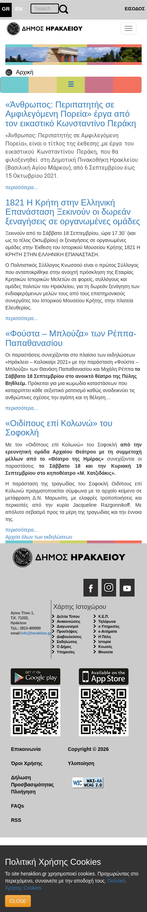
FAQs (17, 806)
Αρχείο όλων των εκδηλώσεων (38, 537)
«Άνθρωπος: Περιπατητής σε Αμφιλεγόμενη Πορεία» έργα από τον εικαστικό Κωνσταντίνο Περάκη (70, 114)
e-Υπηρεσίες (109, 626)
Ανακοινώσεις (68, 621)
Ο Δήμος (64, 647)
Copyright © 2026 (88, 749)
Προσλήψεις (67, 631)
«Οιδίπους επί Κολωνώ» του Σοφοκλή (59, 427)
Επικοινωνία (26, 749)
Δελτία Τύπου (68, 617)
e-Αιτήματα (107, 631)
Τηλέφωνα (107, 621)
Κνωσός (105, 647)
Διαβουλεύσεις (69, 637)
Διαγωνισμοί (67, 626)
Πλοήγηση (23, 792)
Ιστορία (104, 642)
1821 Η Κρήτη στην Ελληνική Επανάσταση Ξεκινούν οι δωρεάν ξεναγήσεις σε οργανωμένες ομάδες (72, 212)
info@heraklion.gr (36, 633)
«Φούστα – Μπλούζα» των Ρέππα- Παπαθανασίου (70, 338)
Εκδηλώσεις (67, 642)
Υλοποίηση (81, 763)
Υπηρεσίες (66, 652)
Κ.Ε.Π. (103, 617)
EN (19, 9)
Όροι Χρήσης (27, 763)
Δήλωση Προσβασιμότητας (32, 781)
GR (6, 9)
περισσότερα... (21, 187)
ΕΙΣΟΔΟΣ (135, 8)
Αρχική (24, 72)
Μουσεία (105, 652)
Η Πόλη (104, 637)
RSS (16, 820)
